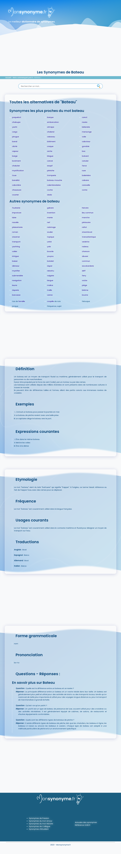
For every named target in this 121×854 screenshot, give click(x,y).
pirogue (15, 136)
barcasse (16, 295)
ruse (84, 170)
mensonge (87, 132)
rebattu (50, 270)
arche (49, 151)
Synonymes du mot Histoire (41, 823)
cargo (14, 132)
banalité (15, 180)
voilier (14, 251)
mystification (18, 170)
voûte (84, 280)
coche (50, 190)
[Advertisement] (60, 51)
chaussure (16, 190)
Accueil (8, 77)
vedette (85, 241)
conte (84, 190)
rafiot (84, 227)
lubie (14, 217)
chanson (86, 251)
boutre (85, 295)
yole (49, 246)
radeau (85, 246)
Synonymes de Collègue (39, 826)
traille (49, 290)
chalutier (16, 165)
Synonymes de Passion (39, 818)
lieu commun (87, 212)
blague (50, 156)
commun (86, 261)
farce (84, 165)
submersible (17, 275)
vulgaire (50, 275)
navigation (17, 280)
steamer (16, 237)
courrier (15, 194)
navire (84, 122)
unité (49, 241)
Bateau (37, 77)
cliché (14, 146)
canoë (50, 161)
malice (50, 285)
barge (14, 156)
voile (84, 136)
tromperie (51, 175)
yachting (16, 246)
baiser (15, 261)
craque (50, 146)
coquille (50, 301)
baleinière (86, 175)
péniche (50, 170)
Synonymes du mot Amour (40, 821)
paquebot (16, 117)
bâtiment (51, 141)
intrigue (15, 256)
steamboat (87, 232)
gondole (85, 146)
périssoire (86, 222)
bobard (85, 156)
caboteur (86, 141)
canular (85, 161)
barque (50, 117)
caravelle (86, 185)
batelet (50, 261)
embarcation (53, 122)
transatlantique (89, 237)
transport (16, 241)
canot (84, 117)
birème (85, 290)
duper (49, 266)
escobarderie (88, 266)
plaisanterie (17, 227)
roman (15, 232)
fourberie (16, 208)
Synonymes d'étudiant (39, 829)
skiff (84, 270)
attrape (50, 127)
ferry (84, 275)
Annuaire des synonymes (86, 822)
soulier (50, 232)
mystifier (16, 270)
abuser (85, 256)
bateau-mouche (54, 180)
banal (14, 141)
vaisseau (51, 136)
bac (83, 151)
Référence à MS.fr (82, 825)
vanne (50, 295)
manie (50, 217)
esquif (50, 165)
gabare (50, 208)
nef (48, 222)
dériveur (15, 266)
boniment (16, 161)
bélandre (86, 127)
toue (14, 175)
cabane (85, 180)
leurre (14, 285)
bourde (50, 251)
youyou (50, 256)
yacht (14, 127)
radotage (51, 227)
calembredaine (54, 185)
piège (84, 285)
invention (51, 212)
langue (50, 280)
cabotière (16, 185)
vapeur (15, 151)
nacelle (15, 222)
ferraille (21, 301)
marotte (86, 217)
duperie (15, 290)
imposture (16, 212)
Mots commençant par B (23, 77)
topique (50, 237)
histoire (85, 208)
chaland (50, 132)
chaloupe (16, 122)
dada (49, 194)
